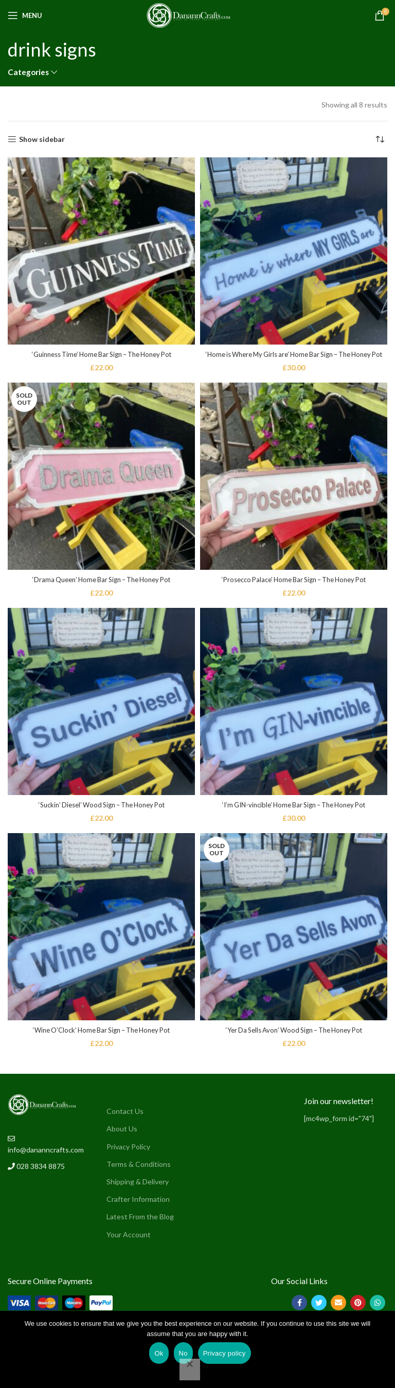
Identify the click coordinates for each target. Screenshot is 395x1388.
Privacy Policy (128, 1156)
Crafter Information (138, 1209)
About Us (121, 1138)
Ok (158, 1353)
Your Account (128, 1244)
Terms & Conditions (138, 1173)
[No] (189, 1369)
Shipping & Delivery (137, 1191)
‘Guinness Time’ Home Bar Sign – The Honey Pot (101, 354)
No (183, 1353)
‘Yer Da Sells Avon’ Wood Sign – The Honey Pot (293, 1040)
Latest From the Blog (140, 1226)
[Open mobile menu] (25, 15)
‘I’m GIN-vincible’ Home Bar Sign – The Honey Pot (293, 814)
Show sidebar (42, 139)
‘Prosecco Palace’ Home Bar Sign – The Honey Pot (293, 589)
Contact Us (124, 1121)
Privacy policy (224, 1353)
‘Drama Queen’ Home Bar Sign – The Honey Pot (101, 589)
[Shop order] (379, 139)
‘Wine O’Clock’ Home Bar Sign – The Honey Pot (101, 1040)
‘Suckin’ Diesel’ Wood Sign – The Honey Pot (101, 814)
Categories (28, 72)
